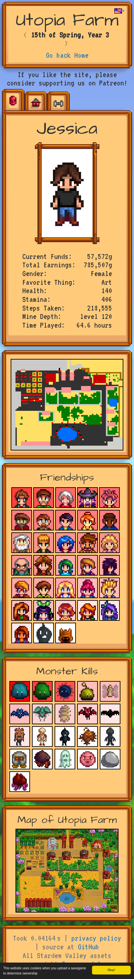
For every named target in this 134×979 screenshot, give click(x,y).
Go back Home (67, 55)
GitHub (88, 947)
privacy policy (96, 938)
